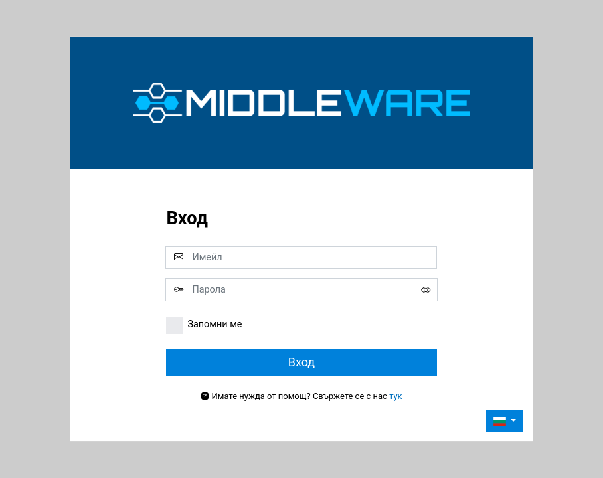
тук (395, 396)
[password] (301, 289)
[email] (300, 257)
